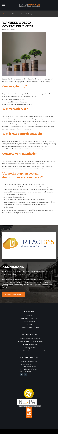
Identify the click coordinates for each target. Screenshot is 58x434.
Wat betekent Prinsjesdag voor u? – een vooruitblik (30, 351)
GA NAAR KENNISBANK (13, 294)
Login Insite (30, 325)
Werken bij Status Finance (30, 328)
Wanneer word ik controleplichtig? (17, 24)
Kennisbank (30, 315)
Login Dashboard (30, 321)
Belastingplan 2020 (30, 348)
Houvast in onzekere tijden (30, 344)
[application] (29, 247)
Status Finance (6, 14)
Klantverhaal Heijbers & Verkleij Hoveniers (30, 341)
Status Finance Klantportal (30, 318)
